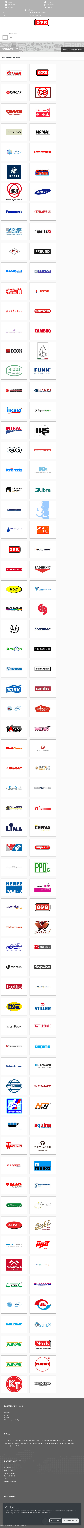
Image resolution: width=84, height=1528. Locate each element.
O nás (6, 1415)
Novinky (7, 1412)
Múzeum (30, 10)
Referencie (11, 5)
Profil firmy (50, 5)
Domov (64, 50)
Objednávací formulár (39, 13)
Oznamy (50, 2)
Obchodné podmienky (11, 1420)
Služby (10, 2)
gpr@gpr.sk (12, 1481)
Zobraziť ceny (36, 15)
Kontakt (10, 7)
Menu (5, 37)
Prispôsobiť (55, 1520)
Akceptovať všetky (70, 1520)
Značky (49, 7)
